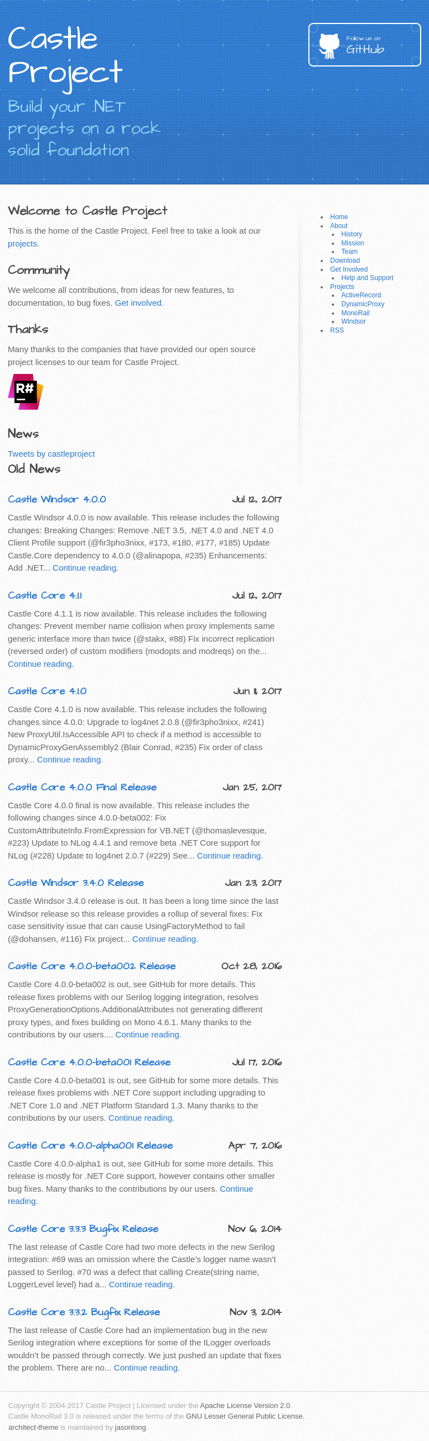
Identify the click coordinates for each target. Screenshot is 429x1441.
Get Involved (349, 269)
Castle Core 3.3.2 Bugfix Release (84, 1312)
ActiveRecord (361, 295)
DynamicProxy (362, 304)
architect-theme (33, 1427)
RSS (337, 330)
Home (339, 217)
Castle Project (65, 56)
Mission (352, 243)
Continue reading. (85, 567)
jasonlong (130, 1427)
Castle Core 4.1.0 (47, 691)
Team (349, 251)
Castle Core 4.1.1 (44, 596)
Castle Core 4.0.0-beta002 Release (91, 966)
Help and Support (367, 278)
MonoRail (355, 313)
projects (22, 243)
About (338, 226)
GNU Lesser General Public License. (245, 1416)
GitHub (383, 46)
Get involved (138, 302)
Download (345, 260)
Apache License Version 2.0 (245, 1405)
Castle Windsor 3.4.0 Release (76, 883)
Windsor (353, 321)
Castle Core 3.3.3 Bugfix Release (83, 1229)
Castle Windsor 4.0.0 (57, 499)
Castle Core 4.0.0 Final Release (82, 787)
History (351, 234)
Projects (342, 287)
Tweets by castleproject (51, 453)
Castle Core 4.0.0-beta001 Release (89, 1062)
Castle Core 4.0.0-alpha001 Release (90, 1146)
